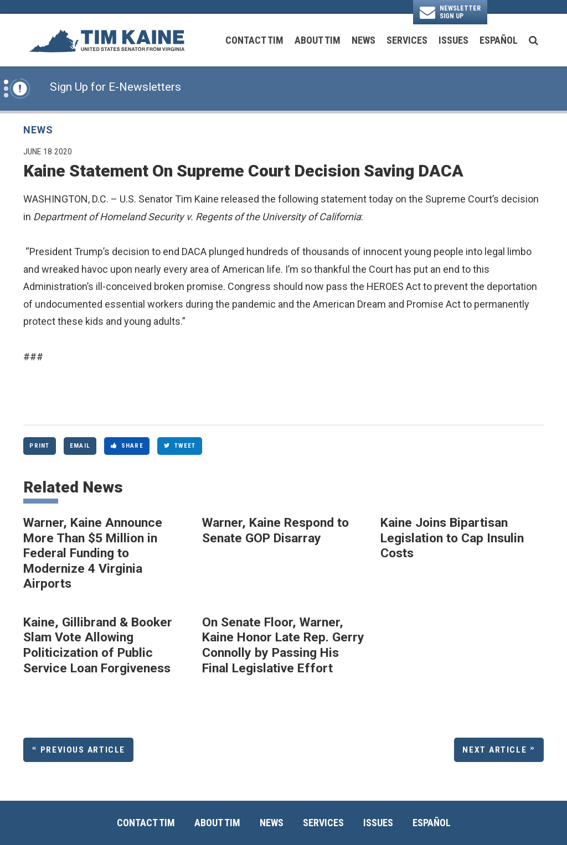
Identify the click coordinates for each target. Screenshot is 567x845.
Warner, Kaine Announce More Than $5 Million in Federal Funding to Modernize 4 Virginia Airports (92, 553)
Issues (453, 40)
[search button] (533, 40)
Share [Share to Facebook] (127, 445)
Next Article (494, 750)
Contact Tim (254, 40)
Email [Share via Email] (80, 445)
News (363, 40)
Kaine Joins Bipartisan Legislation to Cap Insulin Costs (452, 538)
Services (406, 40)
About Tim (318, 40)
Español (499, 40)
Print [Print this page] (39, 445)
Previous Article (82, 750)
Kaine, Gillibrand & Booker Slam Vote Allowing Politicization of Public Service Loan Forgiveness (97, 645)
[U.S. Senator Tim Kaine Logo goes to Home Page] (106, 40)
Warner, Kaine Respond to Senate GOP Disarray (275, 530)
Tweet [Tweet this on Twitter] (180, 445)
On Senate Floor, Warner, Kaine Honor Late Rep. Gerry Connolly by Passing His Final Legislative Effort (283, 645)
